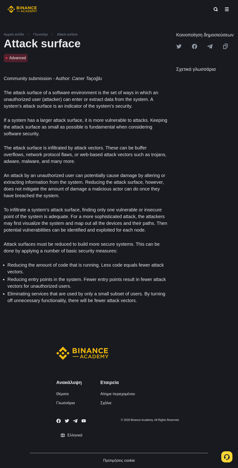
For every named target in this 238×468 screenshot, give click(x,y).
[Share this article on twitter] (179, 46)
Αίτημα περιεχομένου (117, 394)
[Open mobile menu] (226, 9)
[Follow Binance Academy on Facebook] (58, 421)
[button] (227, 9)
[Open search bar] (214, 9)
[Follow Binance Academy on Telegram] (75, 421)
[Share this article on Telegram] (210, 46)
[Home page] (22, 9)
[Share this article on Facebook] (194, 46)
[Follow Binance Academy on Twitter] (67, 421)
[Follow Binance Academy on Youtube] (83, 420)
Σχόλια (105, 403)
